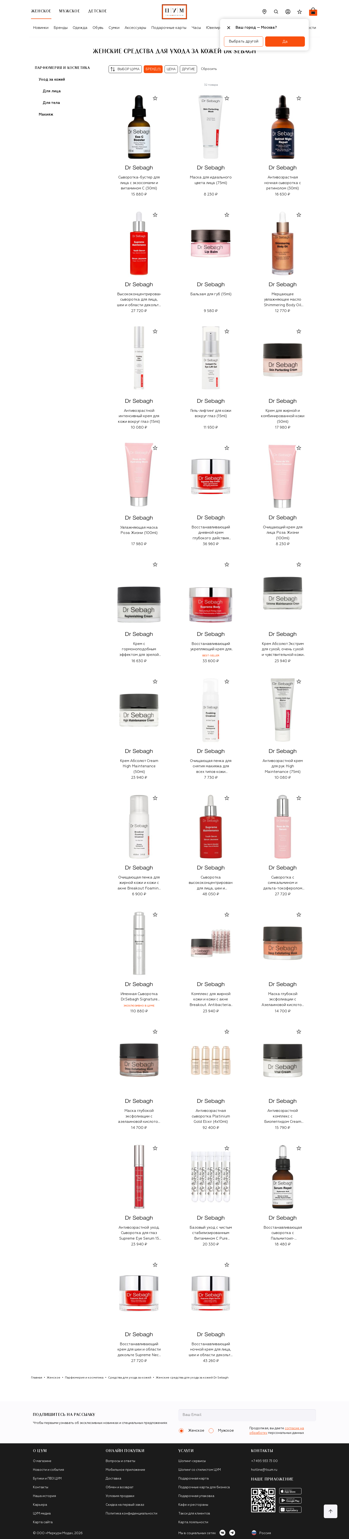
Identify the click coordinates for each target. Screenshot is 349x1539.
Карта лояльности (193, 1522)
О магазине (42, 1461)
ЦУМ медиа (42, 1513)
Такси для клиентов (194, 1513)
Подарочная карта (193, 1478)
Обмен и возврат (120, 1487)
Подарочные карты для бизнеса (204, 1487)
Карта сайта (43, 1522)
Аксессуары (135, 28)
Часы (196, 28)
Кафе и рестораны (193, 1504)
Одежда (80, 28)
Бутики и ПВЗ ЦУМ (47, 1478)
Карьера (40, 1504)
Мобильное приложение (125, 1469)
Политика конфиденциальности (131, 1513)
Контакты (40, 1487)
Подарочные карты (168, 28)
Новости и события (48, 1469)
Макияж (46, 114)
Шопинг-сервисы (192, 1461)
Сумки (114, 28)
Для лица (52, 91)
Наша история (44, 1496)
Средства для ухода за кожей (129, 1377)
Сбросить (209, 69)
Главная (36, 1377)
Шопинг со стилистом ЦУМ (199, 1469)
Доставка (113, 1478)
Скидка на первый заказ (125, 1504)
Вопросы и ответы (120, 1461)
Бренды (61, 28)
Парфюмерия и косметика (62, 68)
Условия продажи (120, 1496)
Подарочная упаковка (196, 1496)
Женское (53, 1377)
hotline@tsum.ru (264, 1469)
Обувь (98, 28)
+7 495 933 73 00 (264, 1461)
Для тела (51, 103)
